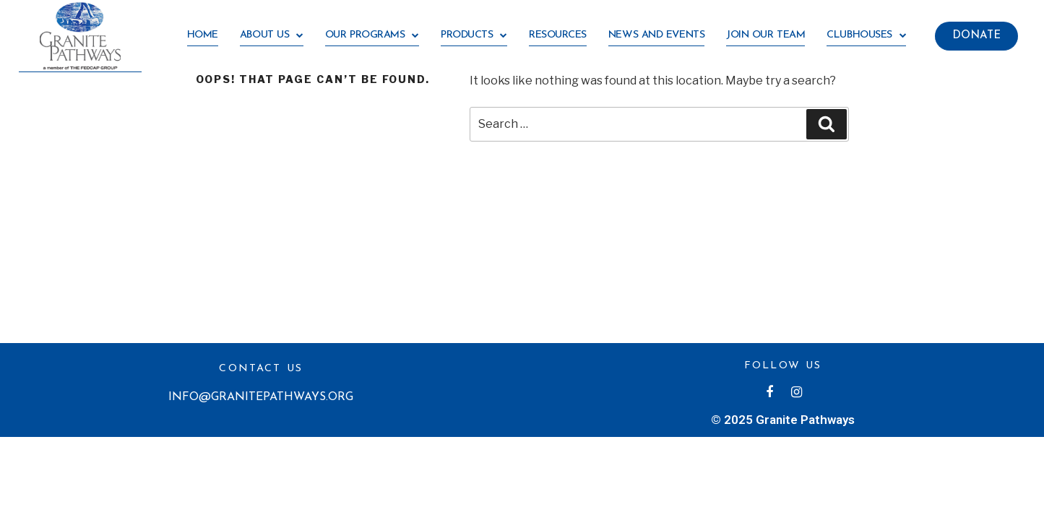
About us (271, 35)
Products (474, 35)
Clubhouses (866, 35)
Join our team (765, 35)
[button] (976, 36)
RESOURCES (558, 35)
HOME (202, 35)
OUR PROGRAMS (372, 35)
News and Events (656, 35)
